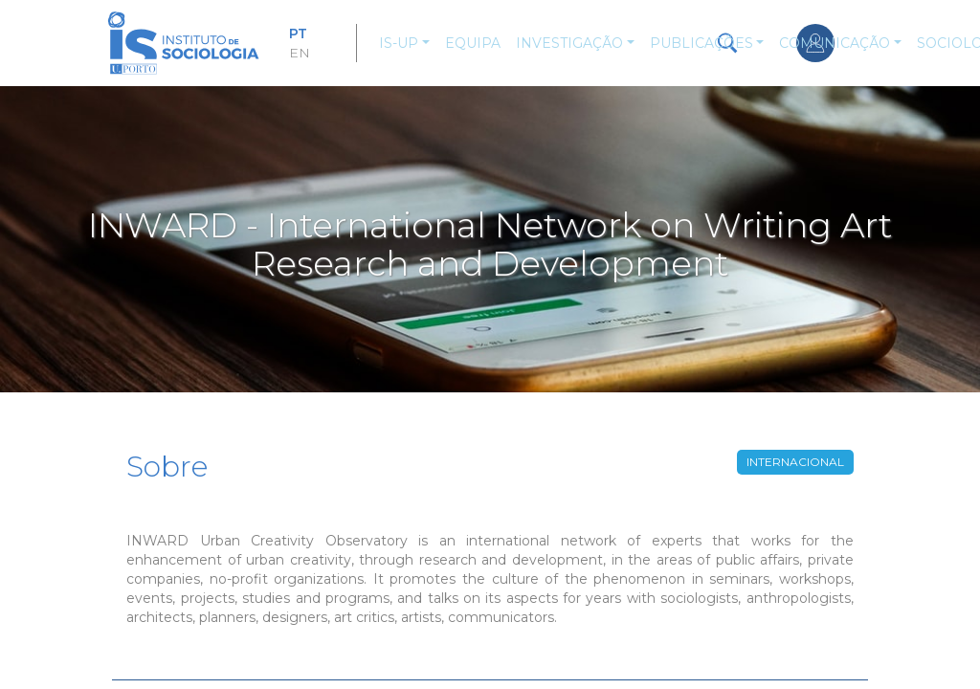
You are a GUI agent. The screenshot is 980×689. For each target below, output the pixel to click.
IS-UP (398, 43)
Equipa (473, 43)
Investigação (569, 43)
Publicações (701, 43)
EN (299, 52)
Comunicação (834, 43)
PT (298, 33)
